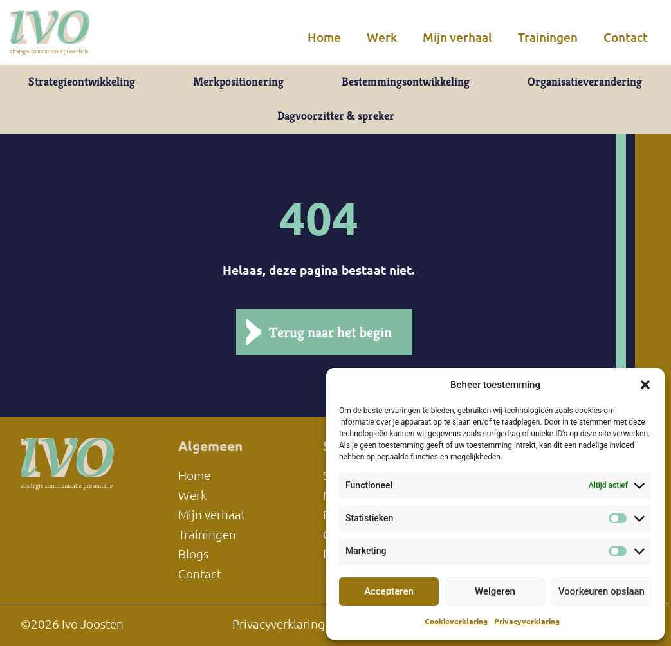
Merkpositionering (238, 82)
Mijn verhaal (457, 37)
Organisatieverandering (585, 82)
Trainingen (548, 37)
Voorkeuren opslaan (601, 591)
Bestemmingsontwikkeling (406, 82)
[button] (645, 384)
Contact (625, 37)
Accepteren (389, 591)
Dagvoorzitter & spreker (335, 116)
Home (324, 37)
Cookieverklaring (456, 621)
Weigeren (495, 591)
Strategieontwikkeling (81, 82)
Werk (382, 37)
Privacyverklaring (527, 621)
